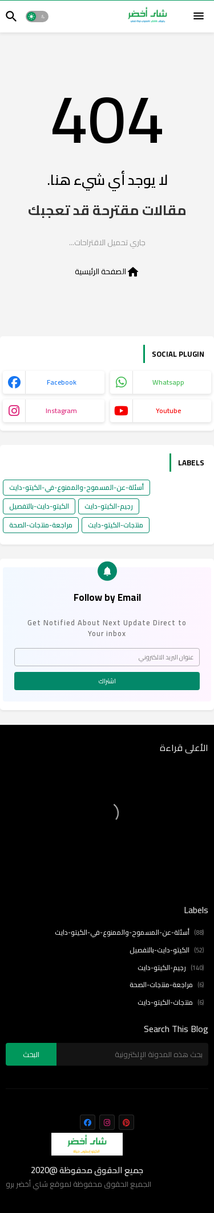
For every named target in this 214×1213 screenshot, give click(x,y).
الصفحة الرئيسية (107, 271)
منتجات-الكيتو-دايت (115, 524)
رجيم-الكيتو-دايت (108, 506)
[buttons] (87, 1122)
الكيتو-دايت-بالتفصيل (39, 506)
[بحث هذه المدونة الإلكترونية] (132, 1054)
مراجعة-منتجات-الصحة (40, 524)
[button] (37, 16)
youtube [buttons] (168, 410)
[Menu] (198, 16)
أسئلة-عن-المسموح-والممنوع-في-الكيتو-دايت (76, 487)
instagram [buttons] (61, 410)
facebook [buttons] (61, 382)
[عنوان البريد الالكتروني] (107, 657)
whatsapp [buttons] (168, 382)
